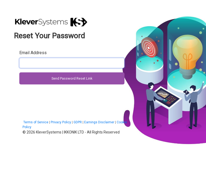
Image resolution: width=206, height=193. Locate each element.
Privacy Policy (61, 122)
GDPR (77, 122)
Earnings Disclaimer (99, 122)
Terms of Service (35, 122)
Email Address (33, 52)
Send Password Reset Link (72, 78)
